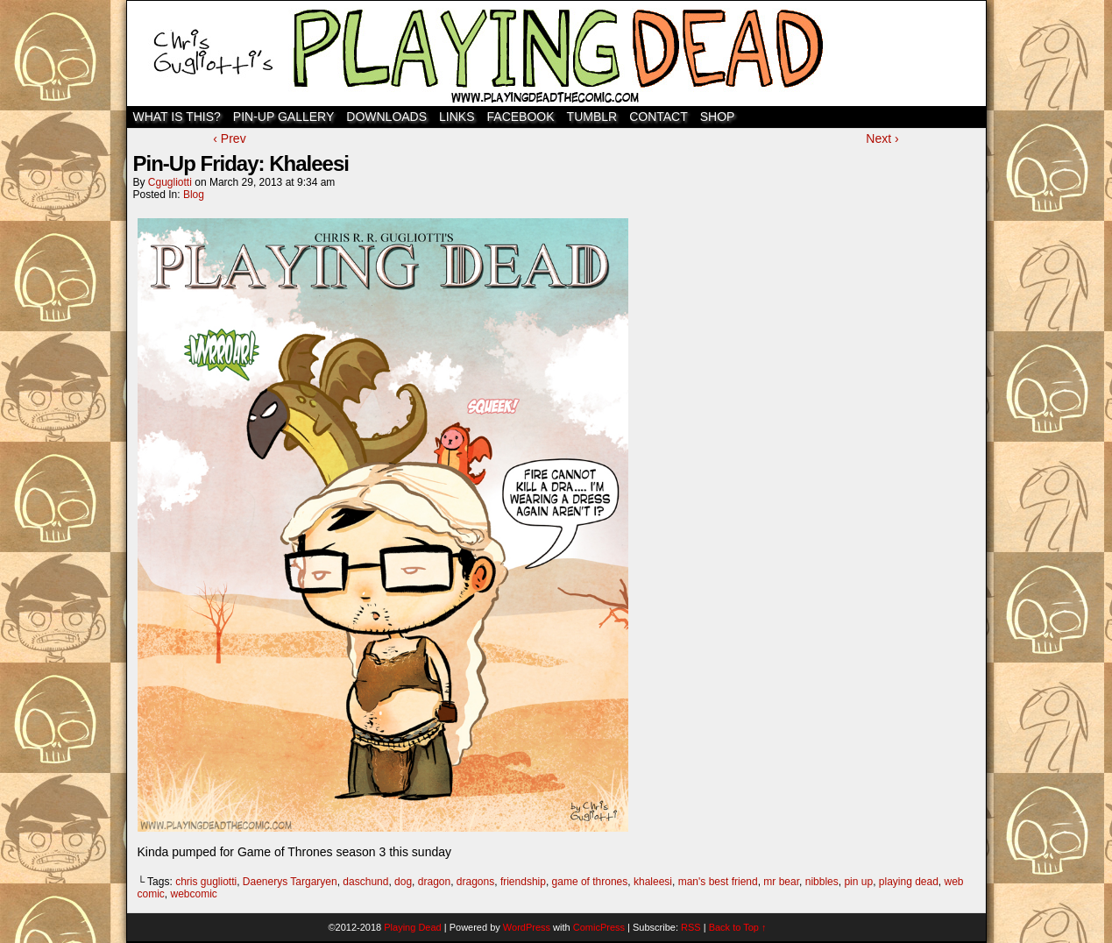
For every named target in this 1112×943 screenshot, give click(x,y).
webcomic (194, 894)
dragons (475, 882)
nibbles (822, 882)
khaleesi (653, 882)
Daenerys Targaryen (290, 882)
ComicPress (599, 927)
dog (403, 882)
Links (456, 117)
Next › (882, 138)
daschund (365, 882)
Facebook (521, 117)
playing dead (908, 882)
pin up (858, 882)
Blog (193, 194)
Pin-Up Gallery (283, 117)
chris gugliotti (206, 882)
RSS (691, 927)
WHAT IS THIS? (177, 117)
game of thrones (590, 882)
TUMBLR (592, 117)
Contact (658, 117)
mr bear (781, 882)
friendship (523, 882)
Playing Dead (556, 53)
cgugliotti (170, 182)
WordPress (526, 927)
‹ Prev (229, 138)
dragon (434, 882)
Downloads (386, 117)
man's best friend (718, 882)
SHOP (717, 117)
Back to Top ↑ (738, 927)
